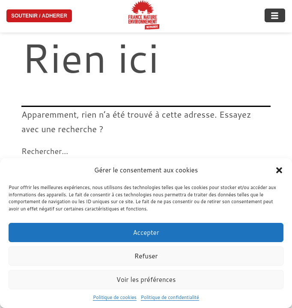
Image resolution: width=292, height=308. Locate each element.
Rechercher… (44, 151)
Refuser (146, 256)
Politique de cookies (115, 297)
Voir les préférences (146, 279)
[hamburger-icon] (275, 12)
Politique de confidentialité (170, 297)
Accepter (146, 232)
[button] (279, 170)
